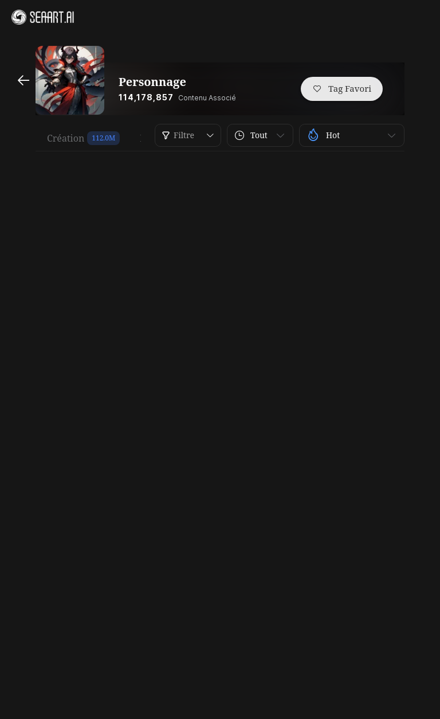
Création (65, 138)
